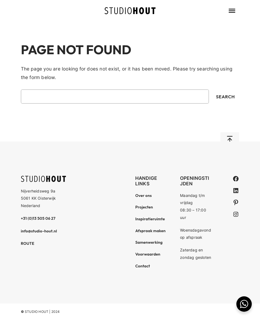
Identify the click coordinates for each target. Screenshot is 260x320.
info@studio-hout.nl (39, 231)
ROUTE (27, 243)
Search (225, 96)
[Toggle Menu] (232, 11)
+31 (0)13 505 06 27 (38, 218)
